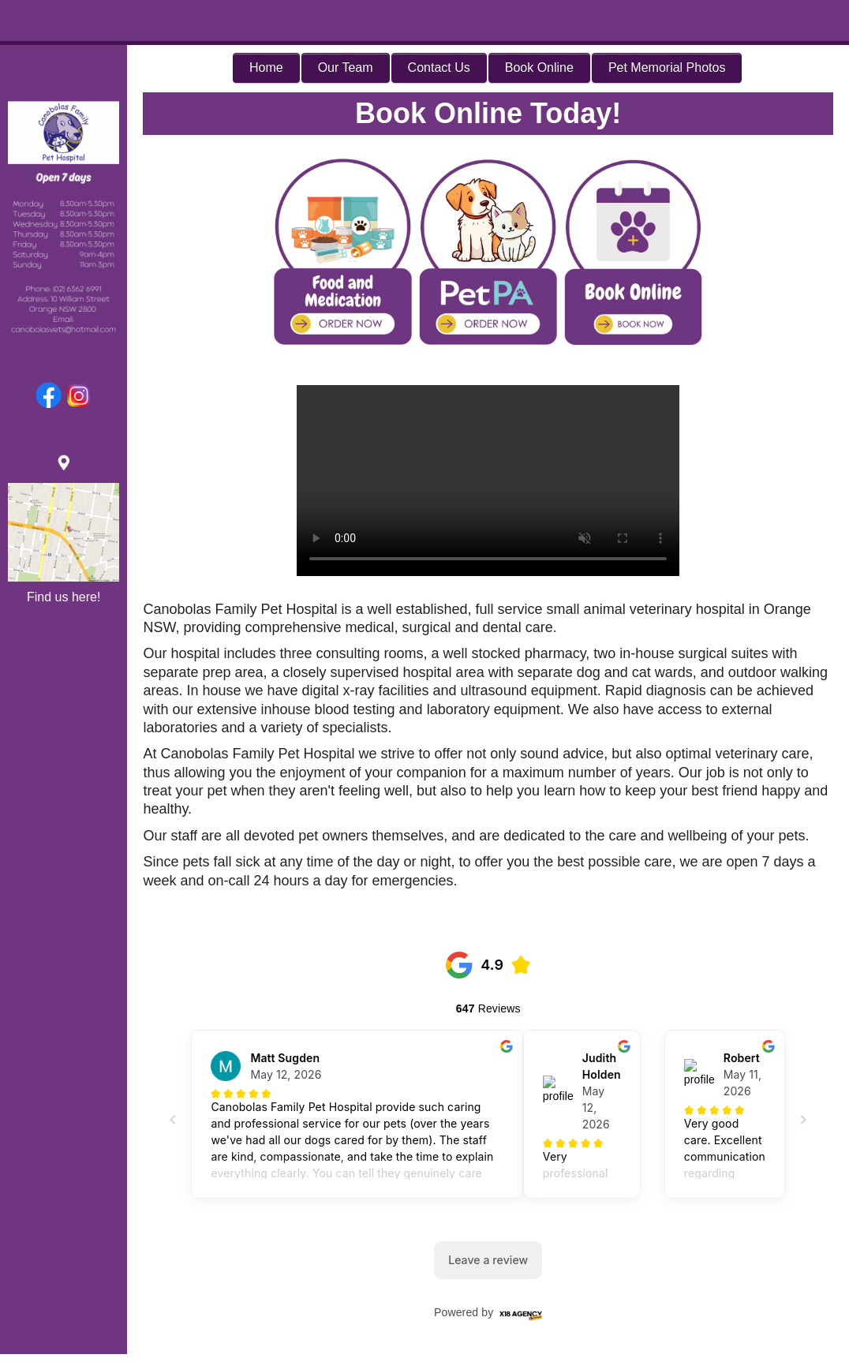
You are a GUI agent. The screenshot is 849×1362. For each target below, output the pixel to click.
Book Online (539, 67)
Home (266, 67)
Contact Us (439, 67)
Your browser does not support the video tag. (488, 480)
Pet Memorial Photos (667, 67)
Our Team (345, 67)
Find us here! (63, 597)
